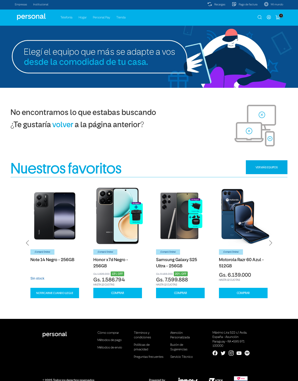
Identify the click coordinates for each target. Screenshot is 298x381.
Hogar (83, 17)
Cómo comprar (108, 333)
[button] (27, 243)
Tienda (121, 17)
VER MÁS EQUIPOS (267, 167)
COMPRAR (117, 293)
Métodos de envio (109, 347)
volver (62, 125)
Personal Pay (101, 17)
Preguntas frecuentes (148, 357)
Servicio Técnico (181, 357)
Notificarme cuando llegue (54, 293)
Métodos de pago (109, 340)
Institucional (40, 4)
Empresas (21, 4)
